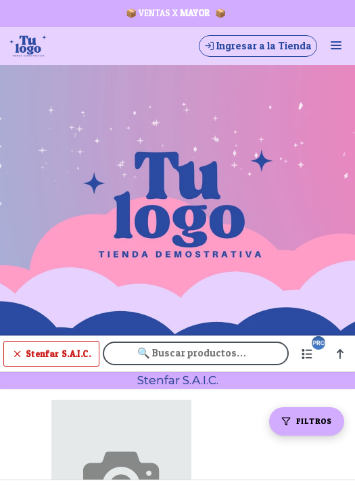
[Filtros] (306, 421)
